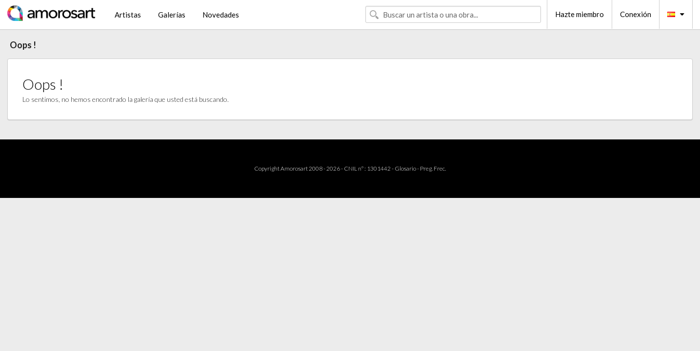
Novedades (220, 14)
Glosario (405, 168)
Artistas (128, 14)
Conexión (635, 14)
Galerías (171, 14)
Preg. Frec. (433, 168)
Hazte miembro (579, 14)
